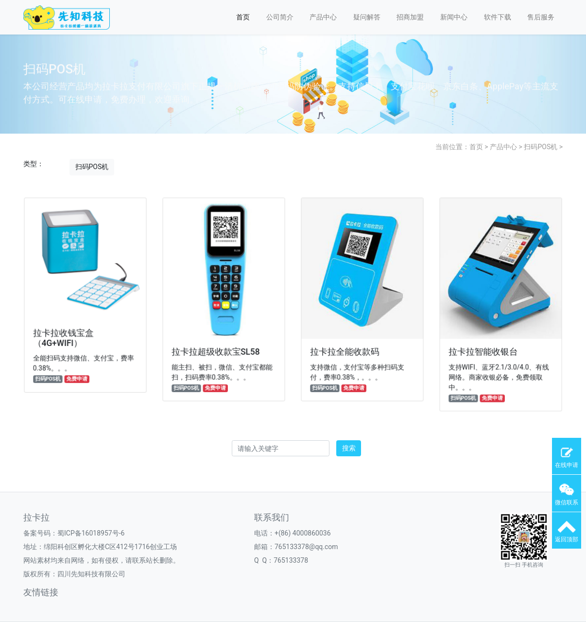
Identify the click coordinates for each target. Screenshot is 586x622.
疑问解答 (366, 17)
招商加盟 (410, 17)
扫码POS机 (540, 147)
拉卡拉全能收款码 (345, 350)
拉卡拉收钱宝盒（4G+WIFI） (64, 336)
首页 (243, 17)
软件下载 (497, 17)
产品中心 (323, 17)
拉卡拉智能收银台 (483, 350)
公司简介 (279, 17)
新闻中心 (453, 17)
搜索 (349, 448)
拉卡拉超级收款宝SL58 (216, 350)
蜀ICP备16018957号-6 (90, 533)
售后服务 (540, 17)
